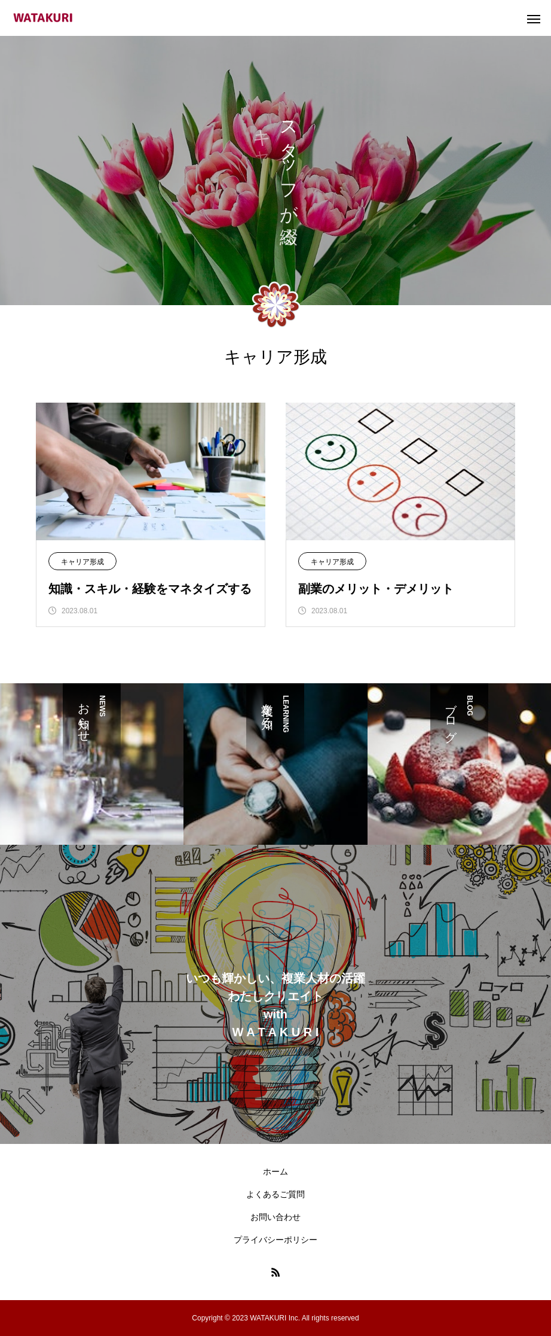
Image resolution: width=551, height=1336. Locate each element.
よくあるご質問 (275, 1194)
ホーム (275, 1171)
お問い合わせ (275, 1217)
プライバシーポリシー (275, 1239)
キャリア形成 (82, 562)
